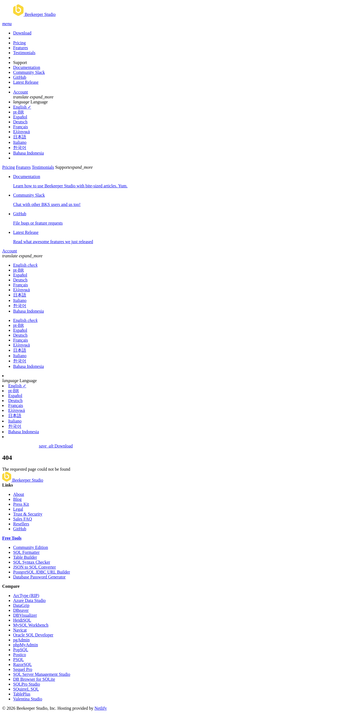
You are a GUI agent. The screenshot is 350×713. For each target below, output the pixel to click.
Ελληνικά (21, 131)
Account (20, 92)
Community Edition (30, 547)
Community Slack (29, 72)
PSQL (18, 659)
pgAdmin (21, 640)
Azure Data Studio (29, 600)
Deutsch (20, 122)
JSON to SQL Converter (34, 567)
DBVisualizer (25, 615)
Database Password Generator (39, 577)
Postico (19, 654)
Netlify (100, 708)
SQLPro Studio (26, 684)
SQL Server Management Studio (41, 674)
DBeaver (21, 610)
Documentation (26, 67)
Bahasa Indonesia (28, 153)
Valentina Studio (27, 699)
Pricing (19, 42)
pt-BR (18, 112)
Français (20, 126)
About (18, 494)
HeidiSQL (22, 620)
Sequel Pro (22, 669)
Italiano (20, 142)
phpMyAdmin (25, 644)
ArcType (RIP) (26, 595)
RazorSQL (22, 664)
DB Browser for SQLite (34, 679)
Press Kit (21, 504)
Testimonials (24, 52)
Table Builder (25, 557)
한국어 (19, 147)
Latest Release (26, 82)
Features (20, 47)
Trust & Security (27, 514)
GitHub (19, 77)
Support (20, 62)
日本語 (19, 137)
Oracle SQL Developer (33, 635)
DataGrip (21, 605)
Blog (17, 499)
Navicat (20, 630)
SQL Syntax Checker (31, 562)
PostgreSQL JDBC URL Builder (41, 572)
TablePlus (21, 694)
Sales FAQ (22, 519)
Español (20, 117)
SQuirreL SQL (26, 689)
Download (22, 33)
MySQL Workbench (30, 625)
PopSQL (20, 649)
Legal (18, 509)
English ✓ (22, 107)
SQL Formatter (26, 552)
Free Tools (11, 538)
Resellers (21, 524)
